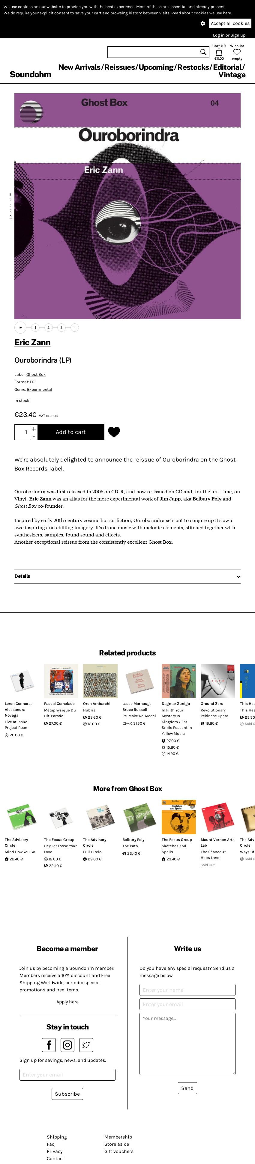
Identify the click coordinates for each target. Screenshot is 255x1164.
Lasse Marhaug (136, 703)
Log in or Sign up (229, 35)
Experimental (39, 389)
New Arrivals (79, 67)
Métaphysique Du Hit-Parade (60, 713)
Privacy (54, 1151)
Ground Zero (212, 703)
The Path (130, 846)
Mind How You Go (20, 852)
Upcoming (156, 67)
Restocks (193, 67)
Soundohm (30, 74)
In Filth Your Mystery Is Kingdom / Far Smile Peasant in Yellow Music (177, 722)
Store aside (116, 1144)
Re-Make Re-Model (139, 716)
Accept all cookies (230, 23)
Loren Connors (18, 703)
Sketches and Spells (174, 849)
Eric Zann (32, 342)
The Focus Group (59, 839)
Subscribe (67, 1094)
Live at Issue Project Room (16, 725)
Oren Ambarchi (96, 703)
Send (187, 1088)
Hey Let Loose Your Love (60, 849)
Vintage (231, 74)
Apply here (67, 1002)
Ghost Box (36, 374)
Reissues (119, 67)
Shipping (57, 1137)
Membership (118, 1137)
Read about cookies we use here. (201, 13)
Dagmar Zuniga (176, 703)
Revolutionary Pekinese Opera (214, 713)
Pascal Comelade (59, 703)
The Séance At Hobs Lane (213, 855)
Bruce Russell (134, 709)
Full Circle (92, 852)
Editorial (227, 67)
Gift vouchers (119, 1151)
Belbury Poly (133, 839)
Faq (51, 1144)
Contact (55, 1158)
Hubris (89, 710)
